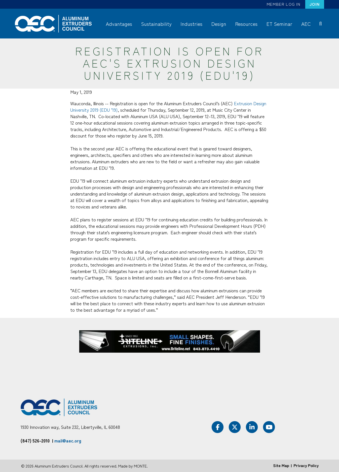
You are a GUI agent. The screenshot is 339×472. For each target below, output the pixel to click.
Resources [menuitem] (246, 23)
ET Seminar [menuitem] (279, 23)
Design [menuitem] (218, 23)
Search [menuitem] (321, 23)
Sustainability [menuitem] (156, 23)
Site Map (281, 465)
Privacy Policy (306, 465)
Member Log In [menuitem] (284, 4)
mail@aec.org (67, 440)
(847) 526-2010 (35, 440)
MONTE (140, 466)
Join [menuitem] (314, 4)
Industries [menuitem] (191, 23)
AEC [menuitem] (306, 23)
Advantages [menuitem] (119, 23)
